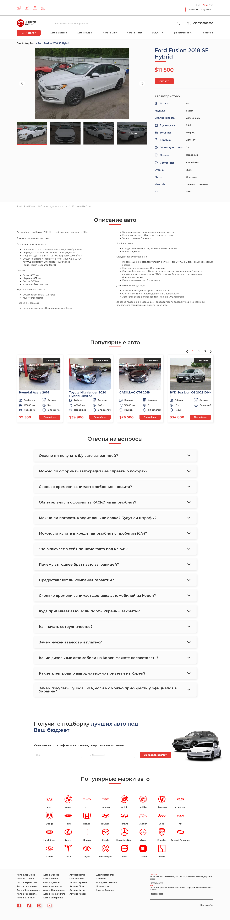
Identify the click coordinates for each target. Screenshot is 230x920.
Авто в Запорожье (53, 897)
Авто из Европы (105, 890)
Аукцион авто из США (62, 206)
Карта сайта (206, 905)
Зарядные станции (106, 882)
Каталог (29, 32)
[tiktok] (27, 8)
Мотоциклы (102, 886)
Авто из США (110, 32)
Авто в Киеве (50, 878)
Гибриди (101, 878)
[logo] (26, 23)
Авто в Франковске (54, 890)
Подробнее (49, 417)
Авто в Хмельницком (28, 890)
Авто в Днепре (51, 882)
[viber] (39, 905)
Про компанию (181, 32)
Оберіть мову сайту (199, 9)
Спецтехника (77, 878)
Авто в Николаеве (27, 886)
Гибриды (43, 206)
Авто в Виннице (26, 897)
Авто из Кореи (85, 32)
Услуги (156, 32)
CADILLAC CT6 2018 (134, 392)
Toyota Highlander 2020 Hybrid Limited (87, 394)
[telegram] (19, 8)
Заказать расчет (155, 754)
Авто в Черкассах (52, 886)
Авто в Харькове (26, 874)
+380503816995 (200, 23)
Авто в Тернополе (27, 894)
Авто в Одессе (51, 874)
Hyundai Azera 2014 (34, 392)
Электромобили (105, 874)
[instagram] (35, 8)
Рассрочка (207, 32)
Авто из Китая (134, 32)
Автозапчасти (77, 874)
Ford (32, 43)
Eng (198, 5)
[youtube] (43, 8)
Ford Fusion (30, 206)
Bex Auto (22, 43)
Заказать (164, 81)
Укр (211, 5)
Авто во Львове (25, 878)
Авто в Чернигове (27, 882)
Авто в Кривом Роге (54, 894)
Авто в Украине (58, 32)
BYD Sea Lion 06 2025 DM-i (190, 394)
